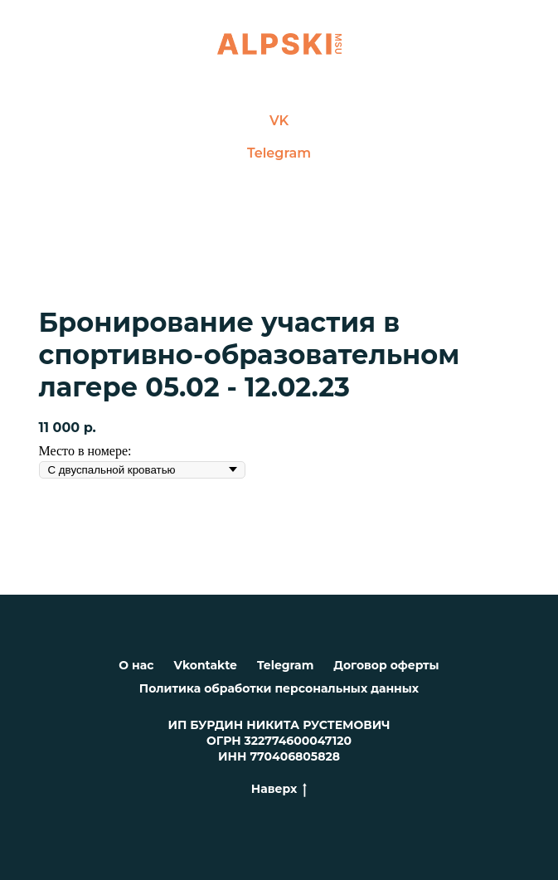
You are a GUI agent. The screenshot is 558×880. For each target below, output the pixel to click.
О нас (136, 665)
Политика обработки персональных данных (279, 688)
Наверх (279, 789)
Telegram (279, 153)
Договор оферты (386, 665)
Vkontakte (205, 665)
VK (279, 121)
